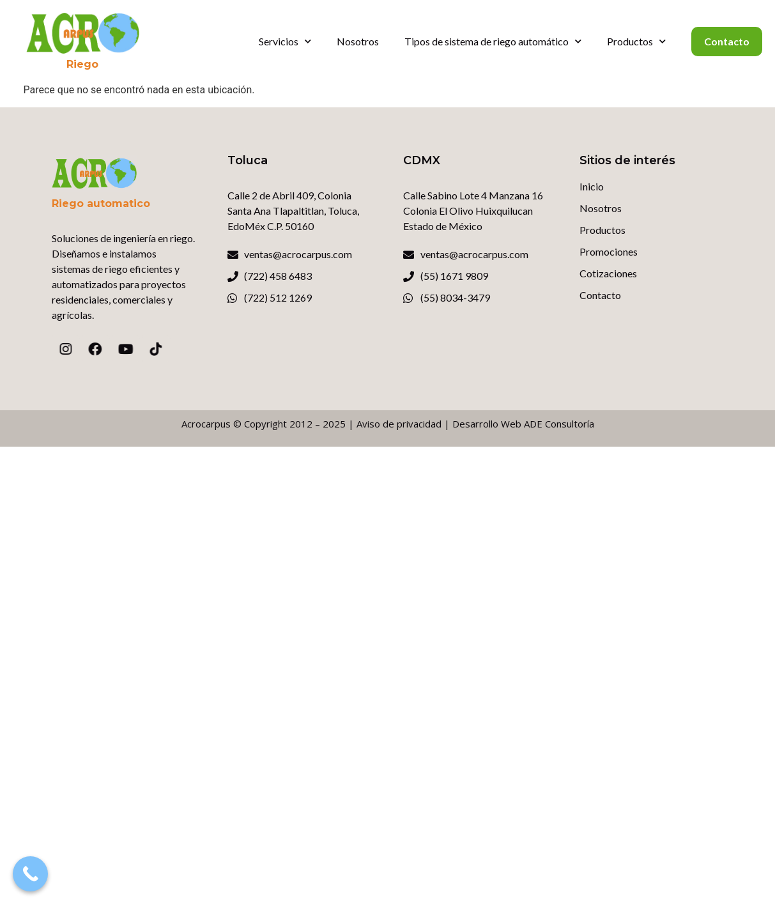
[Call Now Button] (30, 873)
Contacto (726, 41)
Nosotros (358, 41)
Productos (636, 41)
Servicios (285, 41)
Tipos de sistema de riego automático (492, 41)
